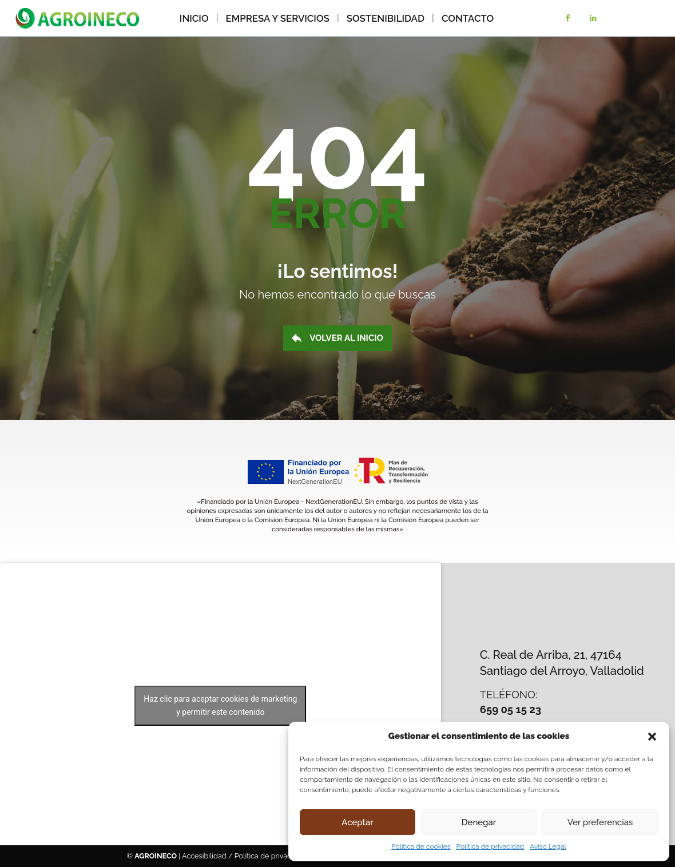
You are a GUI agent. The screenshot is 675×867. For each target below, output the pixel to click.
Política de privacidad (490, 846)
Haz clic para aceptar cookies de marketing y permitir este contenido (220, 705)
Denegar (479, 822)
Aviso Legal (548, 846)
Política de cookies (420, 846)
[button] (652, 736)
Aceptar (357, 822)
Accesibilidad (204, 856)
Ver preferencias (600, 822)
